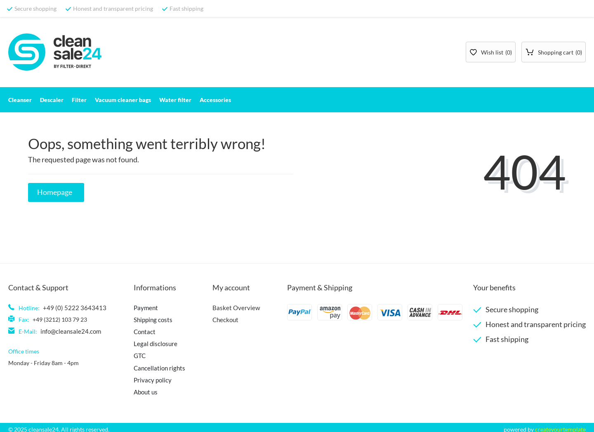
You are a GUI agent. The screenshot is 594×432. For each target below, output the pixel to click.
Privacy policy (148, 376)
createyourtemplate (560, 425)
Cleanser (20, 99)
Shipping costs (148, 319)
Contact (140, 330)
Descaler (52, 99)
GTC (135, 353)
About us (141, 388)
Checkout (222, 319)
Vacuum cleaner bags (123, 99)
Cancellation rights (154, 365)
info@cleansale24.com (69, 330)
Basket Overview (231, 307)
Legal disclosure (150, 342)
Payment (141, 307)
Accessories (215, 99)
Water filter (175, 99)
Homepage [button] (54, 192)
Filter (79, 99)
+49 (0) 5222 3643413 (71, 307)
